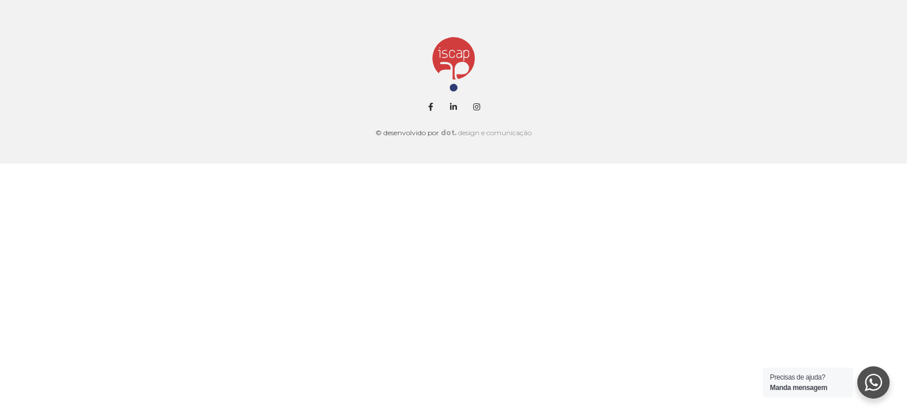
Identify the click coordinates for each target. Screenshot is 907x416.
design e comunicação (486, 132)
